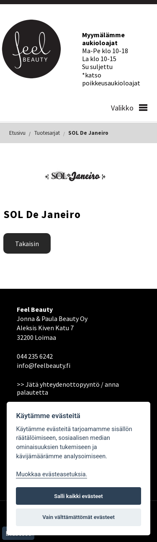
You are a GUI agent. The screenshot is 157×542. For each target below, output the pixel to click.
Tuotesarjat (47, 132)
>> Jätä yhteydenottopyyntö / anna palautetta (68, 388)
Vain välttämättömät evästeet (78, 517)
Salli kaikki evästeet (78, 496)
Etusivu (17, 132)
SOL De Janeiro (88, 132)
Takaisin (27, 243)
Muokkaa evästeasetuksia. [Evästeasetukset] (51, 474)
